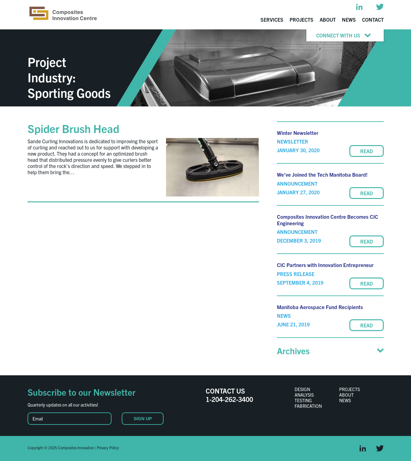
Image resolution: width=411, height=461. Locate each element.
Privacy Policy (108, 447)
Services (271, 19)
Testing (303, 400)
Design (302, 389)
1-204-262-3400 (229, 399)
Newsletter (292, 141)
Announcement (297, 183)
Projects (301, 19)
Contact (373, 19)
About (328, 19)
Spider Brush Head (73, 128)
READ (366, 151)
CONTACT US (225, 390)
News (349, 19)
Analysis (304, 395)
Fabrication (308, 406)
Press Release (295, 274)
